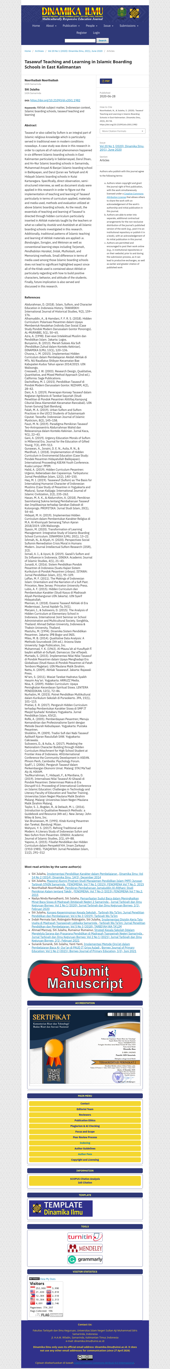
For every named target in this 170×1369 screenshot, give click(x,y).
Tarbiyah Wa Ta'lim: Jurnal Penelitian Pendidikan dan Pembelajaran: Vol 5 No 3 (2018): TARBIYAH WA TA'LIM (88, 924)
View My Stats (48, 1279)
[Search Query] (80, 41)
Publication (70, 25)
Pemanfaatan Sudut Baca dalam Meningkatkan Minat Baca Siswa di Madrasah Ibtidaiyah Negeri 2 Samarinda (85, 900)
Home (36, 25)
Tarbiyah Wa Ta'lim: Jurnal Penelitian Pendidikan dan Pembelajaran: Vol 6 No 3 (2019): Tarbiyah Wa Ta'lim (88, 914)
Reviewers (85, 1114)
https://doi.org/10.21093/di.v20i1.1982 (55, 100)
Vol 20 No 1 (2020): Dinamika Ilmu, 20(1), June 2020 (75, 51)
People (90, 25)
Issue (107, 25)
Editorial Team (85, 1109)
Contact (85, 1103)
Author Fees (85, 1154)
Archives (39, 51)
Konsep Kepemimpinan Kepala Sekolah (72, 912)
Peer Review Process (85, 1137)
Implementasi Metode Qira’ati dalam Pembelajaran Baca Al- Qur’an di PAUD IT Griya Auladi (81, 945)
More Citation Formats (114, 131)
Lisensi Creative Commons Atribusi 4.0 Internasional (104, 1362)
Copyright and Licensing (85, 1159)
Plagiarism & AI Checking (85, 1126)
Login (96, 32)
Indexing (85, 1142)
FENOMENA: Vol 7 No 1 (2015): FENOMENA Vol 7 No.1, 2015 (105, 884)
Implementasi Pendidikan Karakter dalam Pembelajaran (82, 874)
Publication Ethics (85, 1120)
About (50, 25)
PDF (107, 81)
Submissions (128, 25)
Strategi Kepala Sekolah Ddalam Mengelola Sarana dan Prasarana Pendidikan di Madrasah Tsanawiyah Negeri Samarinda (87, 931)
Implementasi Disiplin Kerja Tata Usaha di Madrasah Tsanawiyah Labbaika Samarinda (87, 921)
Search (102, 40)
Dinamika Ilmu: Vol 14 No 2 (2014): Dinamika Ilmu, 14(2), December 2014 (87, 875)
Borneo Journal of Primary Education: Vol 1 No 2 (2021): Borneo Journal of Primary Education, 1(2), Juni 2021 (84, 949)
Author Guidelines (85, 1148)
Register (81, 32)
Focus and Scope (85, 1131)
